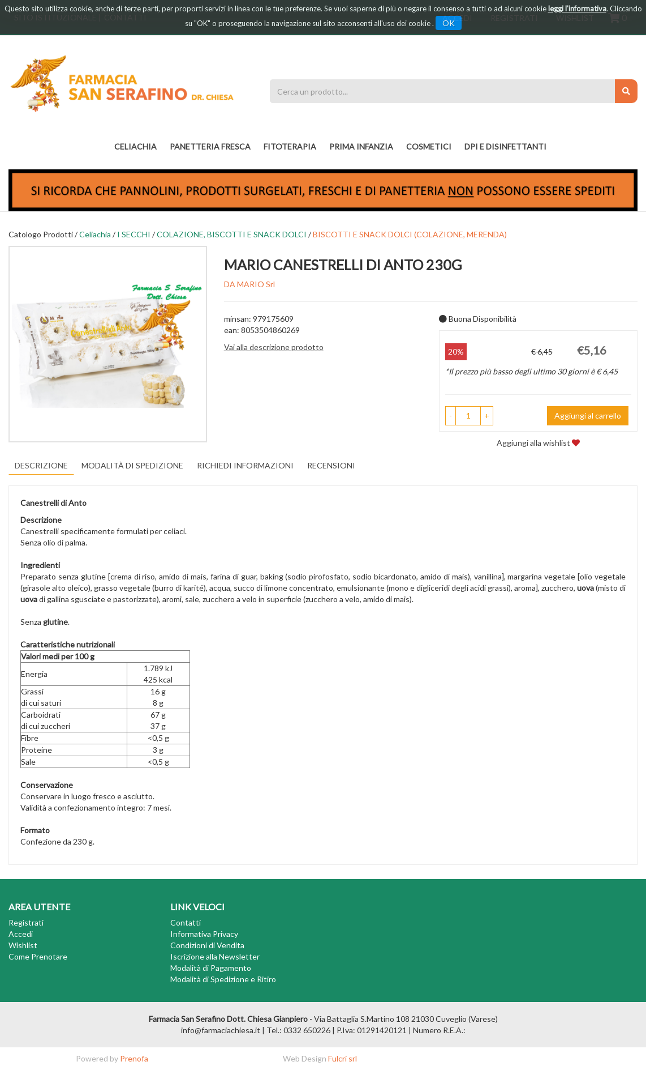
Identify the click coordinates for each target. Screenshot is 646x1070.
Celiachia (135, 146)
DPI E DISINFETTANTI (505, 146)
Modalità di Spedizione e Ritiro (223, 979)
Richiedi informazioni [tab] (245, 465)
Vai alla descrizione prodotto (274, 347)
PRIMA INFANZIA (361, 146)
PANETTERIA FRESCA (210, 146)
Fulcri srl (342, 1058)
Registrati (26, 922)
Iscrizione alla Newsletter (215, 956)
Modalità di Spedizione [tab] (132, 465)
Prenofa (134, 1058)
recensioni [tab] (331, 465)
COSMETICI (428, 146)
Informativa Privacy (204, 934)
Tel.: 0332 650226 (298, 1030)
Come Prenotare (37, 956)
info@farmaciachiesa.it (220, 1030)
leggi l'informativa (577, 8)
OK (448, 23)
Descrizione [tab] (41, 465)
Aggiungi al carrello (587, 415)
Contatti (185, 922)
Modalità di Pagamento (210, 968)
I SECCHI (133, 234)
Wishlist (22, 945)
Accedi (20, 934)
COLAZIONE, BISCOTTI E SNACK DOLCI (232, 234)
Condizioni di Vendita (207, 945)
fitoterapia (290, 146)
